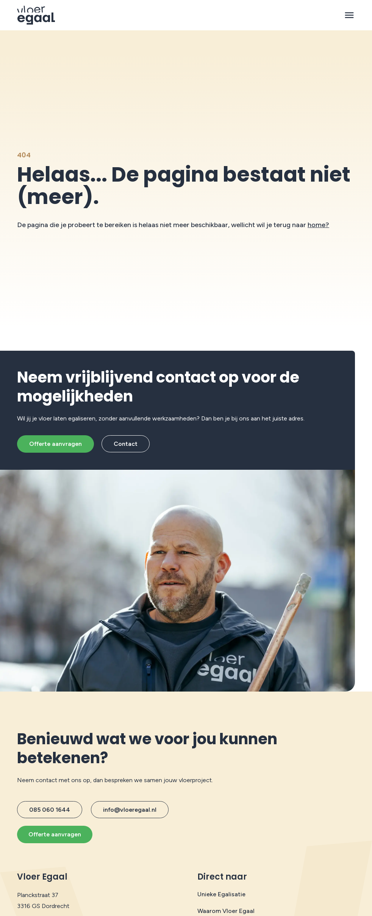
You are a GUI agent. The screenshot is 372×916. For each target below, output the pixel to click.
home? (318, 225)
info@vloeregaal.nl (129, 809)
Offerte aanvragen (55, 443)
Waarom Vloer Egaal (226, 910)
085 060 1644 (49, 809)
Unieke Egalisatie (221, 894)
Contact (126, 443)
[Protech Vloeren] (36, 15)
